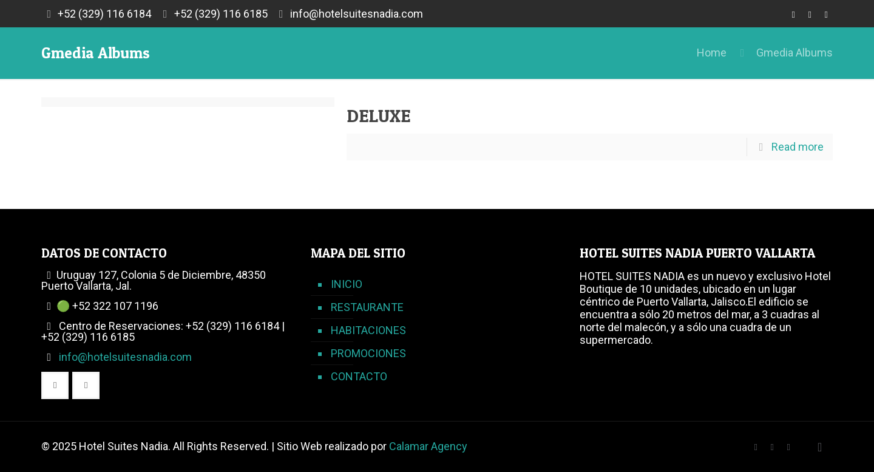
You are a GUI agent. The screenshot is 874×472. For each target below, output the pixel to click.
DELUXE (378, 115)
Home (712, 52)
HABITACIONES (368, 330)
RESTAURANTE (367, 307)
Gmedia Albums (794, 52)
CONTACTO (359, 376)
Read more (797, 146)
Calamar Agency (428, 446)
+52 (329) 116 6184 (104, 13)
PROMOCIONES (368, 353)
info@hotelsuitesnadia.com (356, 13)
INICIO (346, 284)
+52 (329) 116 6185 (221, 13)
